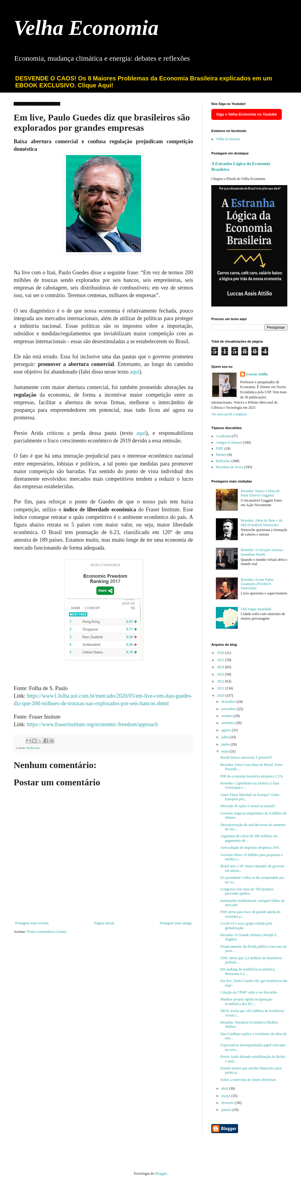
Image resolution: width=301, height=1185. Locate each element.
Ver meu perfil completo (229, 414)
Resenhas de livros (229, 467)
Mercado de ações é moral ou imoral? (247, 806)
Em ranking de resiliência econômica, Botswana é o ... (247, 971)
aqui (134, 372)
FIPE (219, 448)
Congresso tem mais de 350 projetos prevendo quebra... (246, 891)
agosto (226, 730)
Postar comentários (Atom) (46, 931)
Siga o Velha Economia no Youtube (246, 114)
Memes (221, 454)
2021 (221, 688)
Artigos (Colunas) (229, 442)
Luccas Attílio (257, 374)
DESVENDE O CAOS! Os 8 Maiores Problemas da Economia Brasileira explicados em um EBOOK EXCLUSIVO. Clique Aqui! (143, 82)
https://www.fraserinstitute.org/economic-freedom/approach (92, 724)
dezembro (229, 701)
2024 (221, 667)
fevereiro (228, 1103)
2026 (221, 653)
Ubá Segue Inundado (256, 609)
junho (225, 744)
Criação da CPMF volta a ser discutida (248, 992)
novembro (229, 709)
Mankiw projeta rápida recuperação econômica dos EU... (246, 1001)
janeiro (226, 1110)
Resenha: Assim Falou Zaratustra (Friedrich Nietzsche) (257, 584)
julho (225, 737)
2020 (221, 695)
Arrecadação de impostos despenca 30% (249, 847)
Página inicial (104, 923)
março (226, 1096)
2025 (221, 660)
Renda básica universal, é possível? (246, 757)
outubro (227, 716)
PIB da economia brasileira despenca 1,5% (251, 776)
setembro (228, 723)
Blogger (161, 1173)
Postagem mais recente (32, 923)
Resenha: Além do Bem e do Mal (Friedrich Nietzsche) (261, 522)
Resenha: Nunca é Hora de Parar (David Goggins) (260, 493)
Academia (223, 436)
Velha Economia (86, 27)
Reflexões (33, 748)
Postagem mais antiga (176, 923)
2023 (221, 674)
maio (225, 751)
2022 (221, 681)
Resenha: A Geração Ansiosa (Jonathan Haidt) (262, 552)
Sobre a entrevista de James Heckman (248, 1080)
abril (225, 1088)
